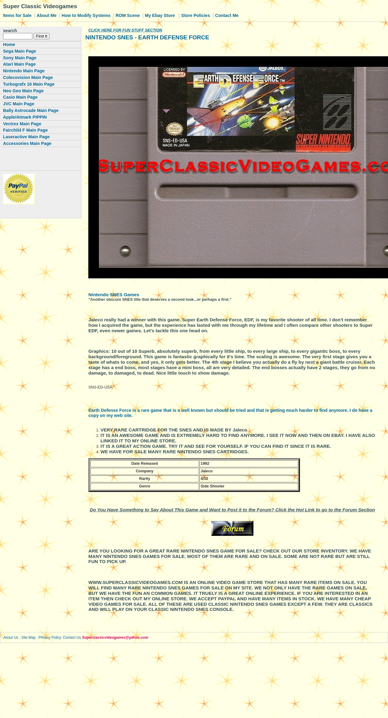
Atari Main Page (19, 64)
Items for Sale (18, 15)
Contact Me (227, 15)
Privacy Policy (49, 637)
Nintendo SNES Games (113, 294)
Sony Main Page (19, 57)
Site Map (28, 637)
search (10, 30)
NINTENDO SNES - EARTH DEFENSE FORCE (147, 37)
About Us (10, 637)
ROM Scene (128, 15)
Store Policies (196, 15)
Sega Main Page (19, 51)
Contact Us (72, 637)
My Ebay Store (160, 15)
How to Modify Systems (87, 15)
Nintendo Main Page (24, 70)
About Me (47, 15)
